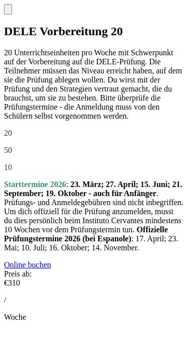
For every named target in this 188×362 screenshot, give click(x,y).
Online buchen (27, 264)
